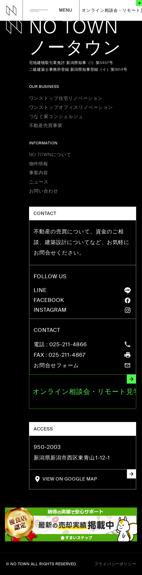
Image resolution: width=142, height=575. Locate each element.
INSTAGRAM (50, 310)
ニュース (39, 182)
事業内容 (38, 173)
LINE (40, 290)
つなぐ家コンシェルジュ (56, 116)
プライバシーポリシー (115, 564)
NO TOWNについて (50, 154)
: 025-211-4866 (60, 345)
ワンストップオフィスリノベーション (71, 107)
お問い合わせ (43, 191)
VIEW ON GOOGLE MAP (89, 475)
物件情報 (38, 164)
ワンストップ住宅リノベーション (66, 98)
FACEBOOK (49, 300)
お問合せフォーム (56, 366)
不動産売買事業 (46, 125)
